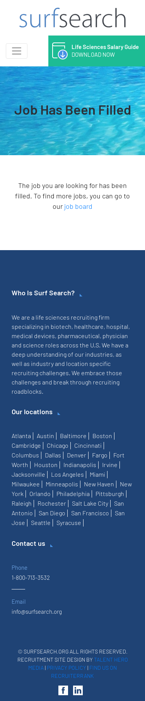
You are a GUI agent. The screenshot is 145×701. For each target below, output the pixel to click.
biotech (61, 326)
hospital (117, 326)
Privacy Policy (66, 667)
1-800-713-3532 (31, 577)
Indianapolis (79, 464)
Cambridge (26, 445)
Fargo (99, 455)
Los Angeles (67, 474)
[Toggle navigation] (16, 51)
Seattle (41, 522)
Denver (76, 455)
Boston (102, 435)
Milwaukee (26, 484)
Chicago (57, 445)
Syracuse (68, 522)
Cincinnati (88, 445)
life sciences (53, 317)
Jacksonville (28, 474)
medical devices (33, 335)
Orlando (40, 493)
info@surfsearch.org (37, 611)
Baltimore (73, 435)
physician (115, 335)
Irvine (110, 464)
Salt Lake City (90, 503)
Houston (46, 464)
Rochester (52, 503)
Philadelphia (73, 493)
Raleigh (22, 503)
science (33, 345)
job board (78, 206)
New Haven (99, 484)
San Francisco (90, 512)
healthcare (89, 326)
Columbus (25, 455)
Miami (97, 474)
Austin (45, 435)
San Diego (52, 512)
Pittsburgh (110, 493)
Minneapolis (62, 484)
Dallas (53, 455)
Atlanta (21, 435)
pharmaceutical (79, 335)
